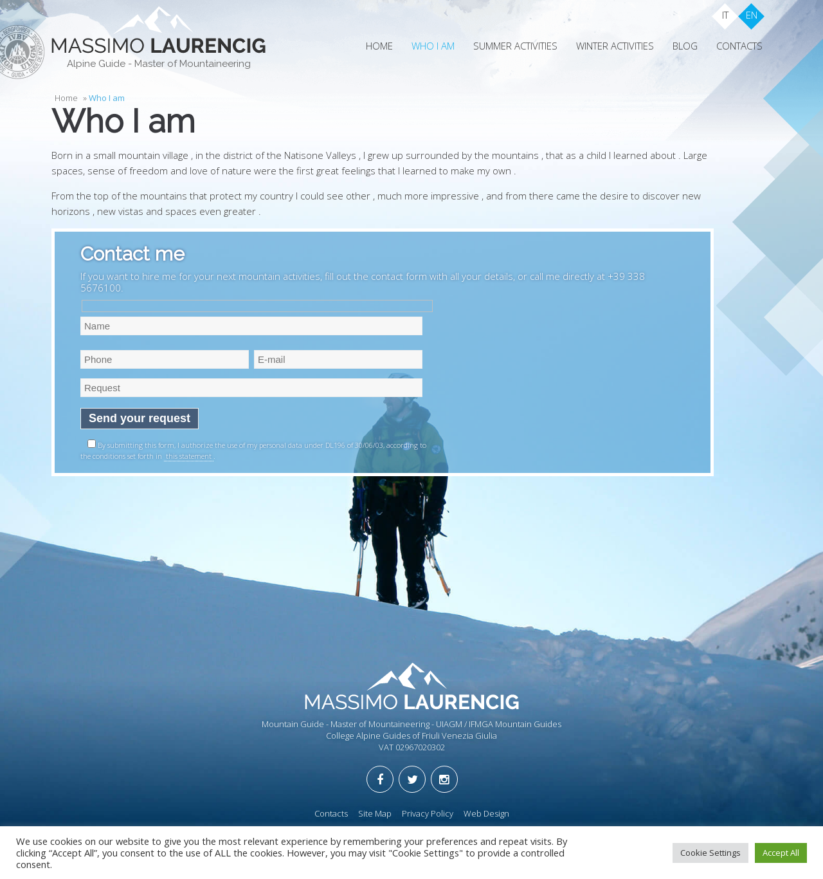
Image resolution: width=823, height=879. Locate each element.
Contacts (739, 45)
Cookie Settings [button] (710, 852)
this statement (189, 456)
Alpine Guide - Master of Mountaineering (159, 63)
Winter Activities (615, 45)
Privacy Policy (427, 813)
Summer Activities (515, 45)
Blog (685, 45)
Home (379, 45)
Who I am (433, 45)
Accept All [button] (781, 852)
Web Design (486, 813)
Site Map (375, 813)
